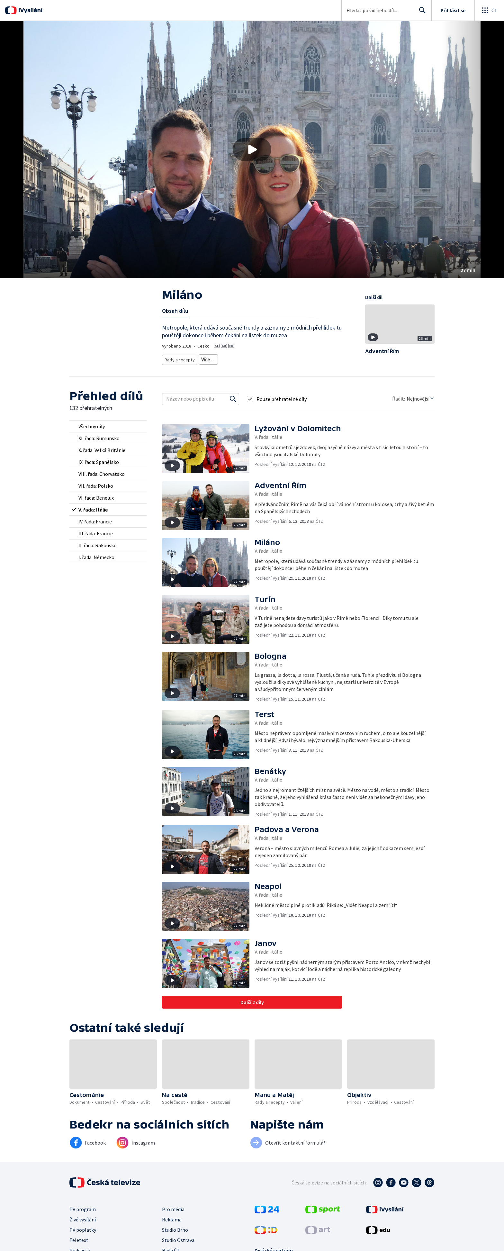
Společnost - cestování (288, 358)
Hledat (421, 12)
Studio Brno (175, 1227)
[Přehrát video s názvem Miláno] (252, 149)
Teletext (78, 1238)
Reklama (172, 1217)
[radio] (108, 424)
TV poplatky (82, 1227)
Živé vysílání (82, 1217)
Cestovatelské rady (216, 358)
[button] (252, 149)
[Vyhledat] (233, 397)
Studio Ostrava (178, 1238)
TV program (82, 1207)
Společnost (251, 358)
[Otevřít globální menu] (489, 10)
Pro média (173, 1207)
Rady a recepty (179, 358)
